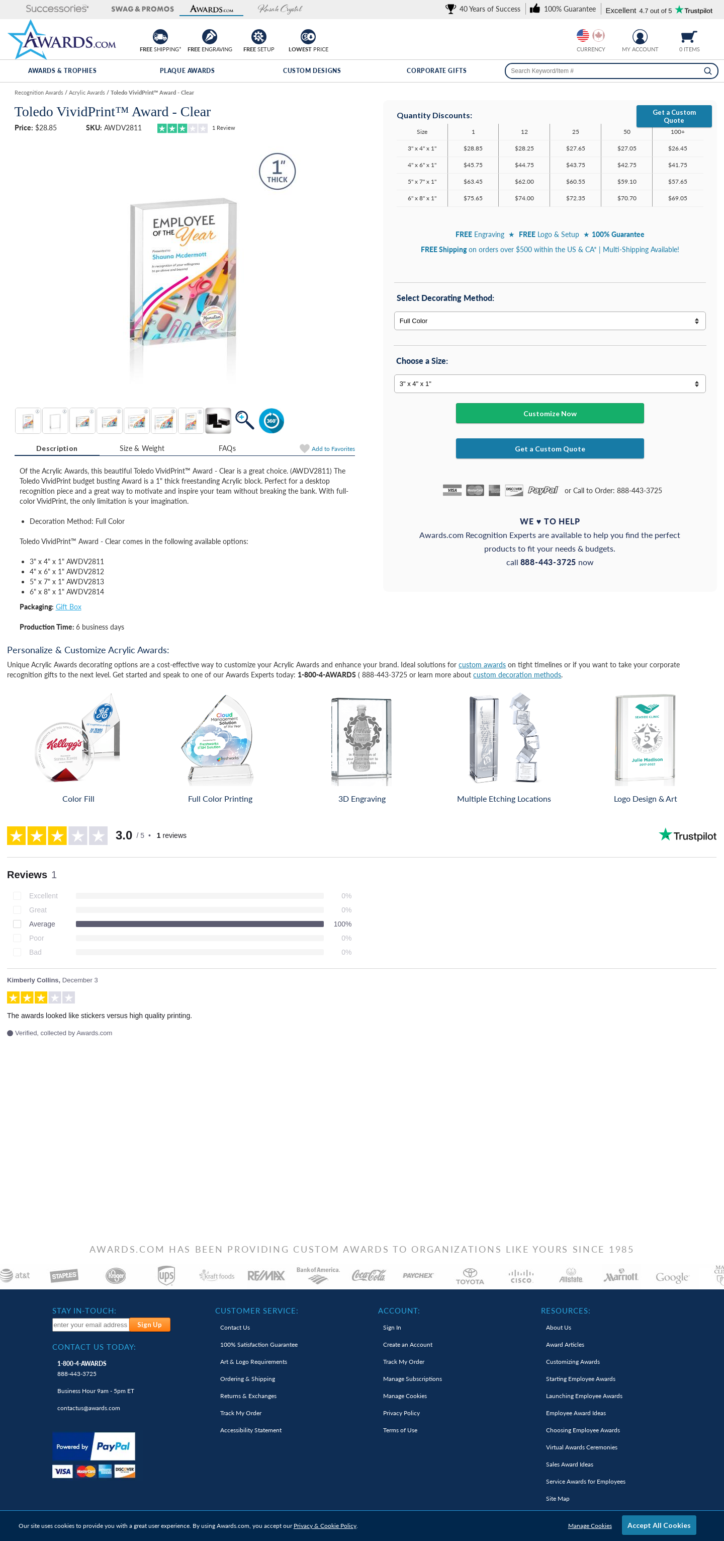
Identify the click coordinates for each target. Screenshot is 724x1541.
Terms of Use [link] (400, 1430)
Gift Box (68, 606)
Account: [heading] (399, 1310)
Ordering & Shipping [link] (247, 1378)
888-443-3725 (82, 1368)
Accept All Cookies (659, 1525)
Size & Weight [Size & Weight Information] (142, 448)
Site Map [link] (558, 1498)
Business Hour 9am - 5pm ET (95, 1391)
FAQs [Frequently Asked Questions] (227, 448)
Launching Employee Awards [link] (584, 1396)
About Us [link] (558, 1327)
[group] (590, 35)
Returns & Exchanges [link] (248, 1396)
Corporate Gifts (437, 70)
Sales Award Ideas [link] (569, 1464)
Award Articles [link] (565, 1344)
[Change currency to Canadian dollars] (598, 35)
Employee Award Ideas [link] (576, 1413)
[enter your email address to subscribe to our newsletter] (91, 1325)
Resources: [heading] (566, 1310)
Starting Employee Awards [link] (580, 1378)
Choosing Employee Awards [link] (583, 1430)
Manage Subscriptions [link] (412, 1378)
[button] (41, 9)
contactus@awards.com (88, 1408)
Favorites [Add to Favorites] (333, 448)
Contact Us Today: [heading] (94, 1346)
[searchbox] (611, 71)
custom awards (482, 664)
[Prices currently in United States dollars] (583, 35)
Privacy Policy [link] (401, 1413)
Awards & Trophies (62, 70)
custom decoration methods (517, 674)
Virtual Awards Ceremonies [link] (581, 1447)
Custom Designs (312, 70)
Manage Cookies (590, 1525)
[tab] (57, 448)
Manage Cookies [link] (405, 1396)
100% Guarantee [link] (259, 1344)
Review (223, 127)
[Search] (708, 71)
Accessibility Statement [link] (251, 1430)
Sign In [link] (392, 1327)
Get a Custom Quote (674, 116)
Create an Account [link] (407, 1344)
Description (56, 448)
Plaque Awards (187, 70)
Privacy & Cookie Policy (325, 1525)
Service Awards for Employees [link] (585, 1481)
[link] (484, 9)
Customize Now (550, 413)
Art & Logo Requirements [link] (253, 1361)
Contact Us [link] (235, 1327)
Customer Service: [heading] (257, 1310)
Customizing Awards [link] (573, 1361)
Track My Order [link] (240, 1413)
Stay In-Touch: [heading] (84, 1310)
